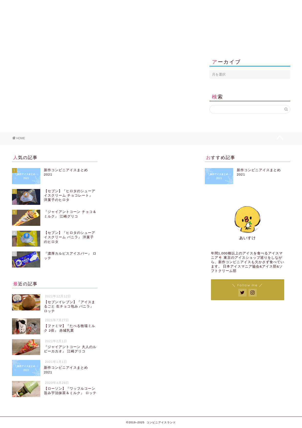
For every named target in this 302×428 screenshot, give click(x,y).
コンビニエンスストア (100, 6)
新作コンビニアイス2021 (41, 6)
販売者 (159, 6)
